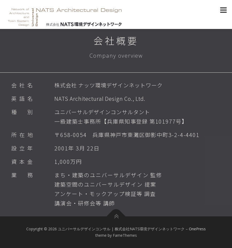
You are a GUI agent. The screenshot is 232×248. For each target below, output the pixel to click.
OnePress (197, 228)
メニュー (223, 10)
